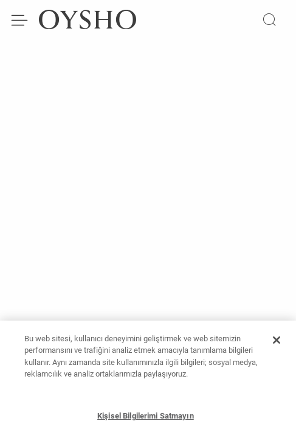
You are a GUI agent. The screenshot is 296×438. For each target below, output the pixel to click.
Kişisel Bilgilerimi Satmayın (145, 419)
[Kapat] (276, 343)
